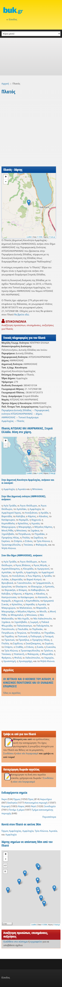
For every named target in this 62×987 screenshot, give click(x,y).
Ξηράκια (35, 530)
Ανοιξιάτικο (31, 512)
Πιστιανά (22, 636)
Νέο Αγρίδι (23, 618)
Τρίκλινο (48, 650)
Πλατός (20, 420)
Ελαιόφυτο (21, 586)
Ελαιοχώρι (36, 586)
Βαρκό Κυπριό (34, 579)
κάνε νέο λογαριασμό (27, 753)
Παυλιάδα (23, 629)
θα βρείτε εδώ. (22, 314)
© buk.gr (52, 237)
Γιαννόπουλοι (24, 582)
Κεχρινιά (36, 519)
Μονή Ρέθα (7, 530)
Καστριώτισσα (9, 597)
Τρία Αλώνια (43, 541)
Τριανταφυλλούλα (11, 544)
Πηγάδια (9, 636)
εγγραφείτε (36, 941)
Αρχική (5, 83)
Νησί (33, 806)
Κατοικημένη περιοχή (36, 802)
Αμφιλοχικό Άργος (11, 512)
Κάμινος (17, 593)
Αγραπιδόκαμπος (11, 568)
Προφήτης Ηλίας (10, 537)
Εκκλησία (12, 802)
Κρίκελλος (23, 523)
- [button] (6, 181)
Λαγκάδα (30, 604)
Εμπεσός (49, 586)
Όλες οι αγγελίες (12, 692)
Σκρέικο (6, 541)
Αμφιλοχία (9, 489)
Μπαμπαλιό (17, 614)
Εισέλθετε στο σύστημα (15, 941)
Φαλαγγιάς (41, 544)
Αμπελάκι (21, 508)
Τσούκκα (28, 544)
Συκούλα (50, 646)
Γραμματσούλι (43, 582)
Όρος (31, 799)
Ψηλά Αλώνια (9, 548)
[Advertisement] (31, 57)
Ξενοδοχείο (50, 806)
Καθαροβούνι (38, 589)
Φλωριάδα (47, 653)
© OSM (39, 237)
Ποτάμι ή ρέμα (16, 809)
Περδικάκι (37, 629)
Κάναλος (43, 516)
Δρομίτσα (6, 586)
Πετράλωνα (24, 533)
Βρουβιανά (7, 582)
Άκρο (4, 799)
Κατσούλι (43, 597)
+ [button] (6, 177)
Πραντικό (9, 639)
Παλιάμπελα (42, 625)
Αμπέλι (19, 572)
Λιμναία (22, 489)
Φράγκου (6, 657)
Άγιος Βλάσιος (22, 565)
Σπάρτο (18, 541)
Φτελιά (17, 657)
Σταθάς (19, 646)
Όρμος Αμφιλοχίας (11, 830)
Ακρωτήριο (46, 799)
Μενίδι (43, 611)
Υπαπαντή (19, 653)
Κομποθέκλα (8, 523)
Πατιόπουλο (8, 629)
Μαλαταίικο (26, 607)
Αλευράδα (28, 568)
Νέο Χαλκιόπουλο (42, 618)
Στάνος (28, 541)
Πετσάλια (35, 632)
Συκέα (40, 646)
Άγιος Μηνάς (40, 565)
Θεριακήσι (10, 589)
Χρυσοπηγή (9, 661)
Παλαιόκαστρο (24, 625)
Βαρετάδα (7, 516)
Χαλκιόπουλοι (32, 657)
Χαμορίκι (49, 657)
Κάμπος (32, 516)
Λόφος (21, 806)
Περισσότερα (49, 816)
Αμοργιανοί (43, 568)
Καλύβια (20, 516)
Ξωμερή (34, 621)
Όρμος (16, 799)
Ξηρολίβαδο (8, 533)
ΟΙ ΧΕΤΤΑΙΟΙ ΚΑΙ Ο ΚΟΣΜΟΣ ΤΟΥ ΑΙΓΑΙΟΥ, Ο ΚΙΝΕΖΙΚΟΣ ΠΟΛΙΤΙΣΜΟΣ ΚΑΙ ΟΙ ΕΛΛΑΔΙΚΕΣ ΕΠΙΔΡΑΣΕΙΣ (28, 682)
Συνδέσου (8, 753)
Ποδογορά (35, 636)
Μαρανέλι (41, 607)
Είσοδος (13, 19)
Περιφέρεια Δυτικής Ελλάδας (17, 410)
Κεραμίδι (23, 519)
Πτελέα (25, 537)
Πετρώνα (21, 632)
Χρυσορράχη (25, 661)
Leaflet (29, 237)
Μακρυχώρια (8, 526)
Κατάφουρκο (8, 519)
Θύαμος (23, 589)
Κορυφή (6, 806)
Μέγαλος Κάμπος (43, 526)
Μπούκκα (37, 489)
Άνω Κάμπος (34, 575)
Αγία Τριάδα (9, 505)
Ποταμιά (48, 636)
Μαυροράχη (24, 526)
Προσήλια (24, 639)
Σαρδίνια (38, 537)
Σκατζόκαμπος (33, 643)
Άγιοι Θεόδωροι (28, 505)
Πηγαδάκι (40, 533)
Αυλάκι (5, 579)
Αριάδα (44, 512)
